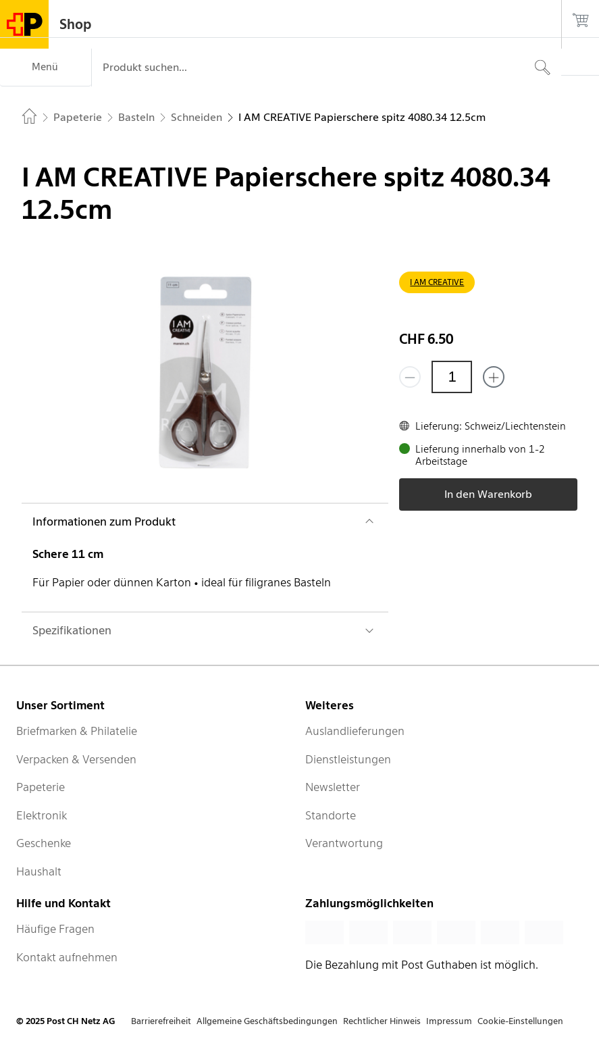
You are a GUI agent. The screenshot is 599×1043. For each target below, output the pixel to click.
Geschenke (43, 843)
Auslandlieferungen (355, 731)
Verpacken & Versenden (76, 759)
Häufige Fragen (55, 929)
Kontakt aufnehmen (67, 957)
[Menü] (45, 67)
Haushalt (38, 871)
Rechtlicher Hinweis (382, 1021)
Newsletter (332, 787)
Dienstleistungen (348, 759)
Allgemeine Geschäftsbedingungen (267, 1021)
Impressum (449, 1021)
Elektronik (41, 815)
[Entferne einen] (410, 377)
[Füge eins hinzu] (493, 377)
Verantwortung (344, 843)
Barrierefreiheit (161, 1021)
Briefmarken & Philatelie (76, 731)
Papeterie (40, 787)
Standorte (330, 815)
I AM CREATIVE (437, 282)
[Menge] (452, 377)
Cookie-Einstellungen (520, 1021)
